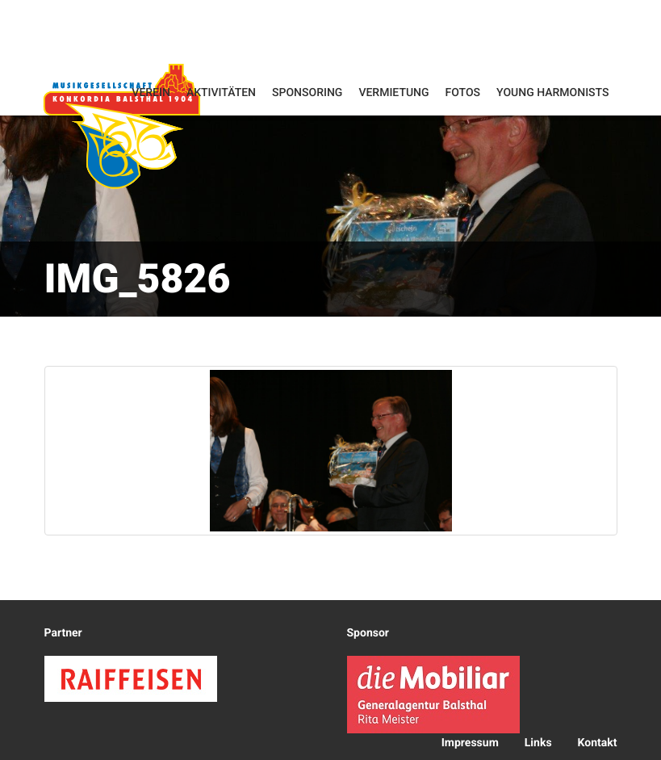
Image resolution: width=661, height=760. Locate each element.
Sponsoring (307, 92)
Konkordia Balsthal (122, 125)
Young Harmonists (552, 92)
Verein (151, 92)
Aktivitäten (221, 92)
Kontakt (597, 743)
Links (538, 743)
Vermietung (393, 92)
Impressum (470, 743)
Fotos (463, 92)
